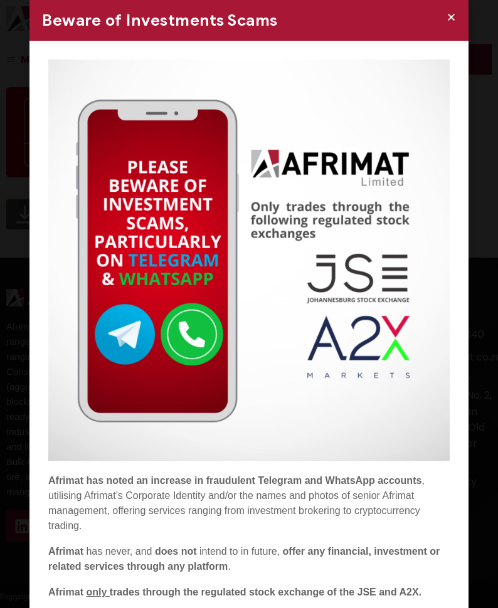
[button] (451, 17)
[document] (249, 304)
